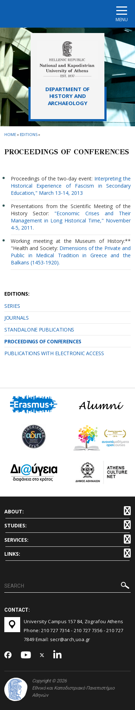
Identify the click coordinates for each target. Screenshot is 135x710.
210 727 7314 (55, 630)
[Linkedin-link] (57, 655)
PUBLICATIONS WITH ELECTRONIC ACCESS (54, 353)
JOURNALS (16, 317)
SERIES (12, 305)
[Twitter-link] (42, 655)
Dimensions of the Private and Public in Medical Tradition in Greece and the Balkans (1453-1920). (71, 255)
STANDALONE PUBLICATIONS (39, 329)
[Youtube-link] (26, 655)
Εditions (28, 134)
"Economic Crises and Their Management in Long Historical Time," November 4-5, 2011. (71, 220)
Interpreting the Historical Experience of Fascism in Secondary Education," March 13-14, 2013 (71, 185)
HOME (10, 134)
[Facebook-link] (8, 655)
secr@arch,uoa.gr (70, 639)
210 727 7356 (88, 630)
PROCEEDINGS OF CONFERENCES (42, 341)
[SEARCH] (67, 586)
